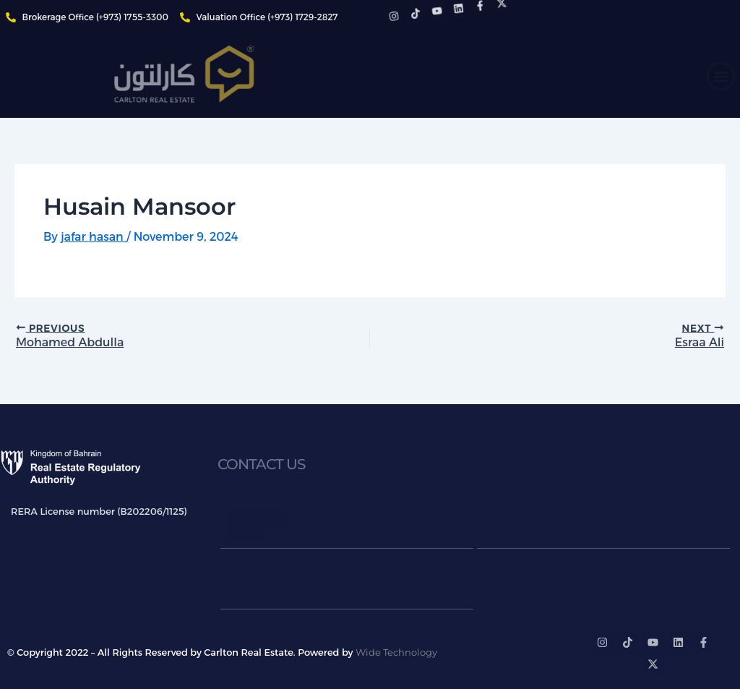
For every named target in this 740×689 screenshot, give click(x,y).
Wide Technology (396, 652)
